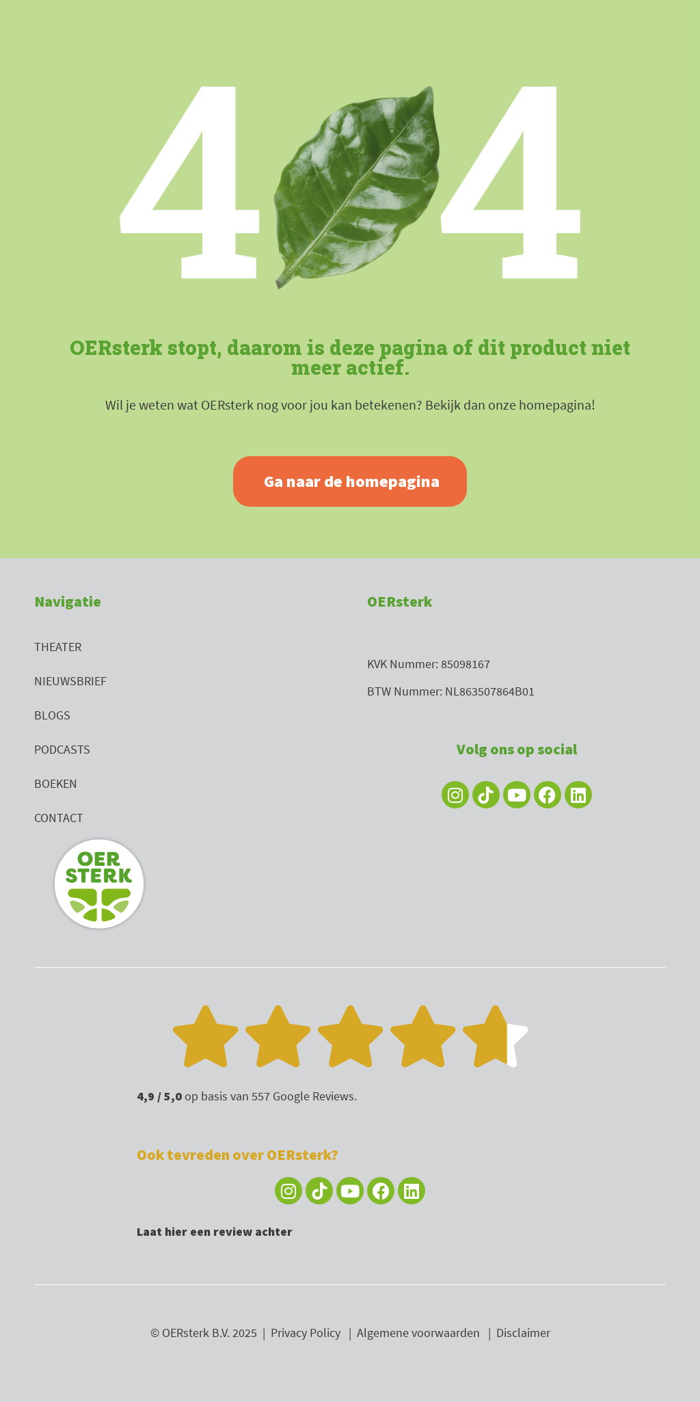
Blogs (52, 715)
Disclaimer (523, 1332)
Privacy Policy (305, 1332)
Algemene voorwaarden (418, 1332)
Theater (57, 646)
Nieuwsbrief (70, 681)
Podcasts (62, 749)
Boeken (55, 783)
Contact (58, 817)
